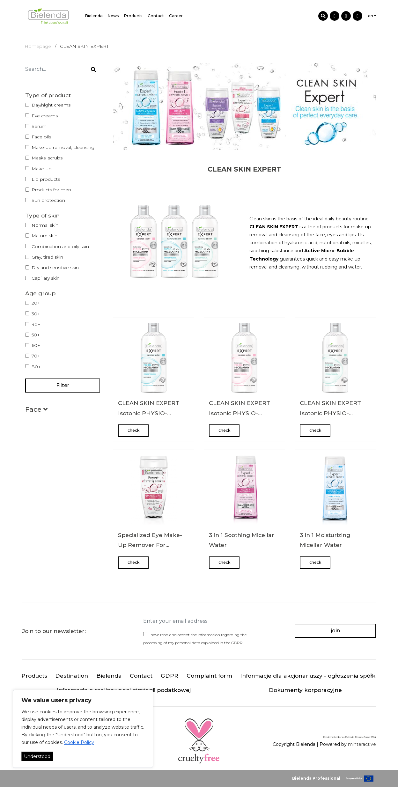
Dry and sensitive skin (55, 267)
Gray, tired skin (47, 257)
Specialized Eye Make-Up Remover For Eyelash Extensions (150, 545)
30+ (36, 314)
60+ (36, 345)
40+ (36, 324)
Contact (156, 15)
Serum (39, 126)
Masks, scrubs (47, 158)
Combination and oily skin (60, 246)
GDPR (237, 642)
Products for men (51, 190)
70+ (36, 356)
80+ (36, 367)
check (133, 430)
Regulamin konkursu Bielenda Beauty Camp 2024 (349, 737)
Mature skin (44, 236)
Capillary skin (46, 278)
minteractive (362, 744)
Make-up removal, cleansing (63, 147)
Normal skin (45, 225)
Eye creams (45, 116)
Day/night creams (51, 105)
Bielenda (94, 15)
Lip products (46, 179)
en (370, 15)
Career (176, 15)
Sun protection (48, 200)
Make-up (42, 169)
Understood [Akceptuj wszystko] (37, 756)
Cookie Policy (79, 742)
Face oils (41, 137)
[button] (36, 410)
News (113, 15)
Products (133, 15)
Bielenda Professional (316, 778)
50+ (36, 335)
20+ (36, 303)
